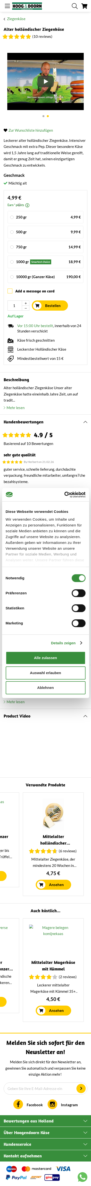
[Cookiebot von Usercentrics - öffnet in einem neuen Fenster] (64, 495)
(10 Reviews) (42, 36)
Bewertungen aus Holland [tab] (29, 1121)
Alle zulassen (45, 658)
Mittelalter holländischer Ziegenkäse (34, 969)
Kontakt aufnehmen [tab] (23, 1156)
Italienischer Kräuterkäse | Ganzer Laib (34, 843)
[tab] (45, 422)
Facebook (35, 1105)
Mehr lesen (16, 407)
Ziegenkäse (16, 18)
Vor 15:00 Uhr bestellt (35, 325)
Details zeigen (63, 643)
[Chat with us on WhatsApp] (82, 1178)
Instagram (69, 1105)
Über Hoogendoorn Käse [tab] (27, 1132)
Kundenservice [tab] (17, 1144)
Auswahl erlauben (45, 673)
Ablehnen (45, 688)
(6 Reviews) (48, 977)
